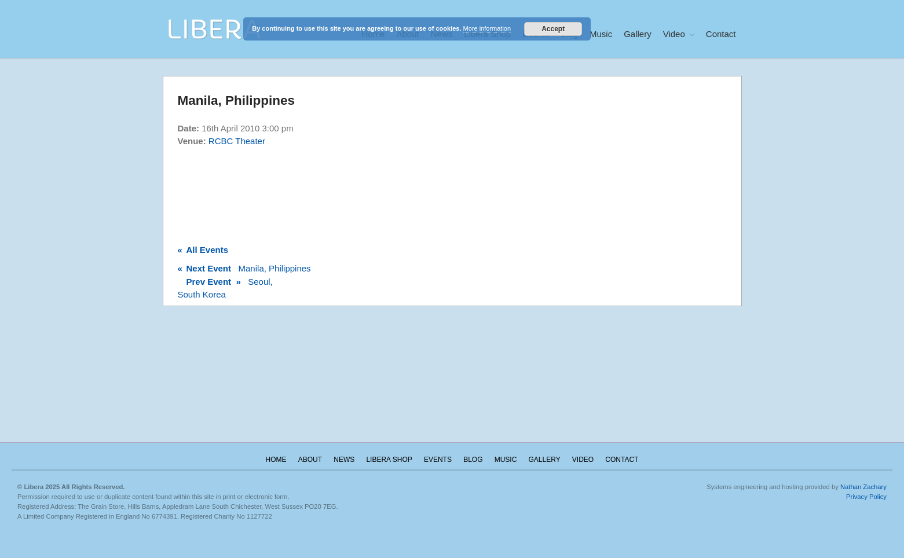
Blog (472, 460)
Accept (553, 29)
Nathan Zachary (863, 486)
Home (276, 460)
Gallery (638, 34)
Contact (721, 34)
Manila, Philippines (244, 268)
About (310, 460)
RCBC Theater (236, 141)
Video (674, 34)
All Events (203, 250)
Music (601, 34)
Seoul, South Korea (225, 288)
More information (487, 28)
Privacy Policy (866, 496)
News (344, 460)
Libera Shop (389, 460)
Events (438, 460)
